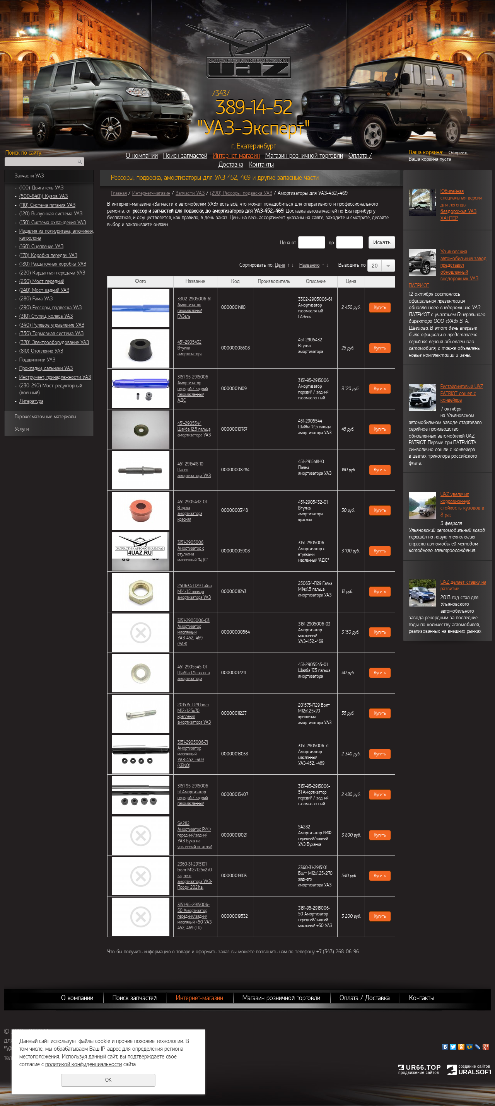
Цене (280, 265)
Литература (31, 401)
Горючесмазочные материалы (45, 417)
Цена (285, 243)
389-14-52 (253, 107)
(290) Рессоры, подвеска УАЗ (50, 308)
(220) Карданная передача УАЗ (52, 273)
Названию (309, 265)
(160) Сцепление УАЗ (41, 247)
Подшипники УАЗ (37, 360)
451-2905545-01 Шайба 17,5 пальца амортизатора (194, 672)
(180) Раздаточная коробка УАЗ (52, 264)
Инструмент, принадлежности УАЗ (55, 377)
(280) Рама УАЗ (36, 299)
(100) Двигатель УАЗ (41, 188)
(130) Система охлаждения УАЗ (52, 223)
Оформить (458, 152)
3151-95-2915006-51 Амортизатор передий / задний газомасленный (194, 794)
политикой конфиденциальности (83, 1064)
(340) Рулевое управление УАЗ (51, 325)
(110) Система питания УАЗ (47, 205)
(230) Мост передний (41, 281)
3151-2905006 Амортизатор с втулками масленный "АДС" (193, 551)
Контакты (261, 164)
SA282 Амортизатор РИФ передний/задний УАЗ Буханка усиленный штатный (195, 835)
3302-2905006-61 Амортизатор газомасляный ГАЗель (194, 307)
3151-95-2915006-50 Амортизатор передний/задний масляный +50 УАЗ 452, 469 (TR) (195, 916)
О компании (142, 156)
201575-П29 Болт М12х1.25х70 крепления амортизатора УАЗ (194, 713)
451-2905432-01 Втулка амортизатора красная (192, 510)
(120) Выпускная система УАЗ (50, 214)
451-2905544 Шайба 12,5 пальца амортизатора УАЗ (194, 429)
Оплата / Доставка (365, 998)
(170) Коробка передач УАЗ (48, 255)
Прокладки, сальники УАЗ (46, 368)
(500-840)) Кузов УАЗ (43, 196)
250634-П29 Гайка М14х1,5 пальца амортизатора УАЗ (195, 591)
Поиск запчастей (185, 156)
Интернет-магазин (236, 156)
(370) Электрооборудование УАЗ (54, 342)
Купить (380, 307)
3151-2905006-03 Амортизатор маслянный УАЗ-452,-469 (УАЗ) (194, 632)
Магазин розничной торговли (304, 156)
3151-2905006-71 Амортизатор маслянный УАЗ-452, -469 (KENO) (193, 754)
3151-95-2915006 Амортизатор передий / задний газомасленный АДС (193, 388)
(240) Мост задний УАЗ (44, 290)
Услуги (22, 429)
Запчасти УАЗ (29, 176)
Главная (119, 193)
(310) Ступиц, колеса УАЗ (46, 316)
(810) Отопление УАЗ (41, 351)
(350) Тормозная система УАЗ (51, 334)
